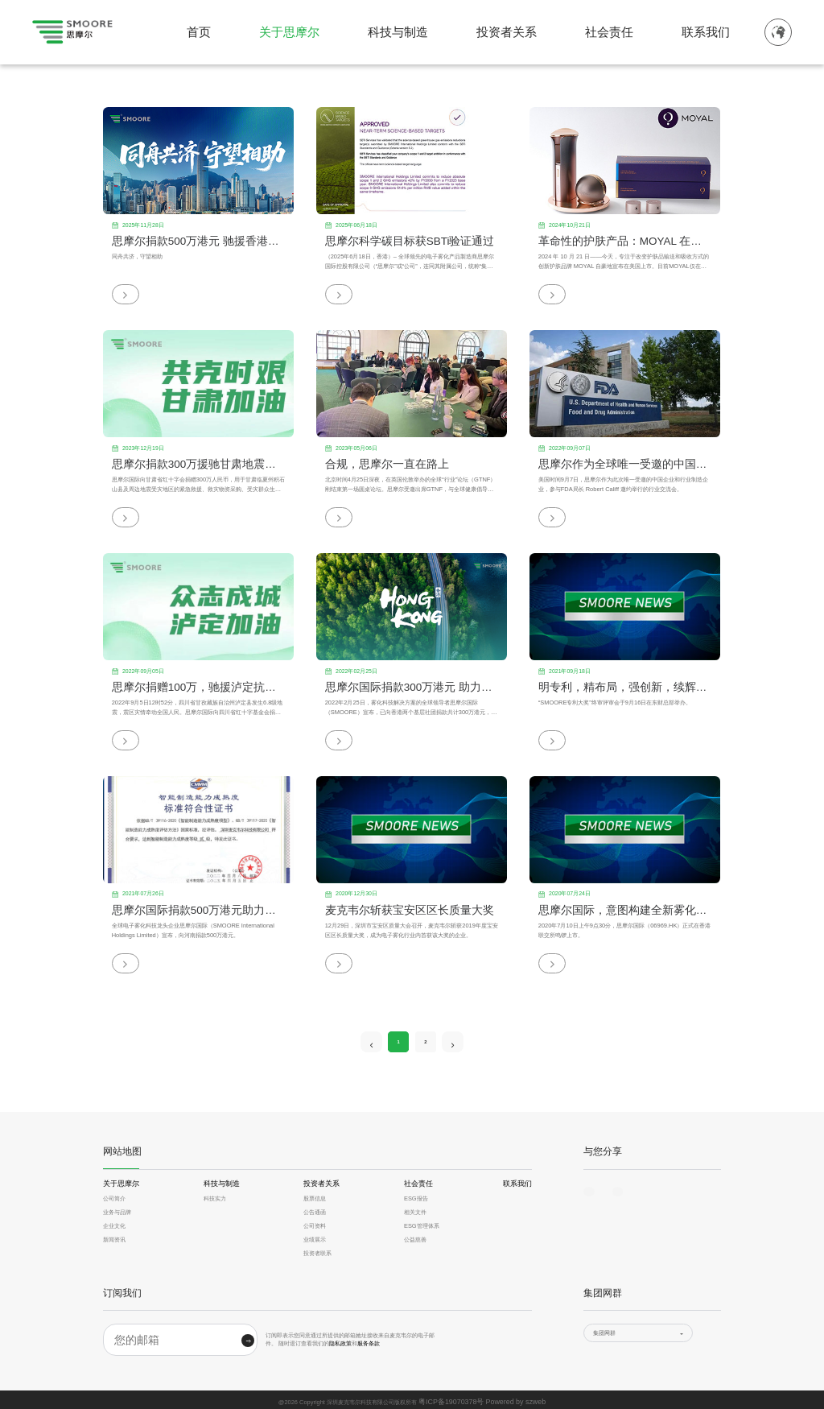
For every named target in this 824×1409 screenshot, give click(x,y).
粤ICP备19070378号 (457, 1397)
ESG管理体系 (421, 1222)
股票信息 (314, 1194)
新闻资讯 (114, 1236)
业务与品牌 (117, 1209)
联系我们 (706, 32)
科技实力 (215, 1194)
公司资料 (314, 1222)
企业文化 (114, 1222)
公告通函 (314, 1209)
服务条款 (368, 1340)
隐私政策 (340, 1340)
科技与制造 (398, 32)
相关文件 (415, 1209)
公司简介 (114, 1194)
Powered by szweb (509, 1397)
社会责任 (609, 32)
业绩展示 (314, 1236)
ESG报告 (416, 1194)
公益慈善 (415, 1236)
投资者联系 (317, 1250)
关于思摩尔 (289, 32)
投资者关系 (506, 32)
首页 (199, 32)
